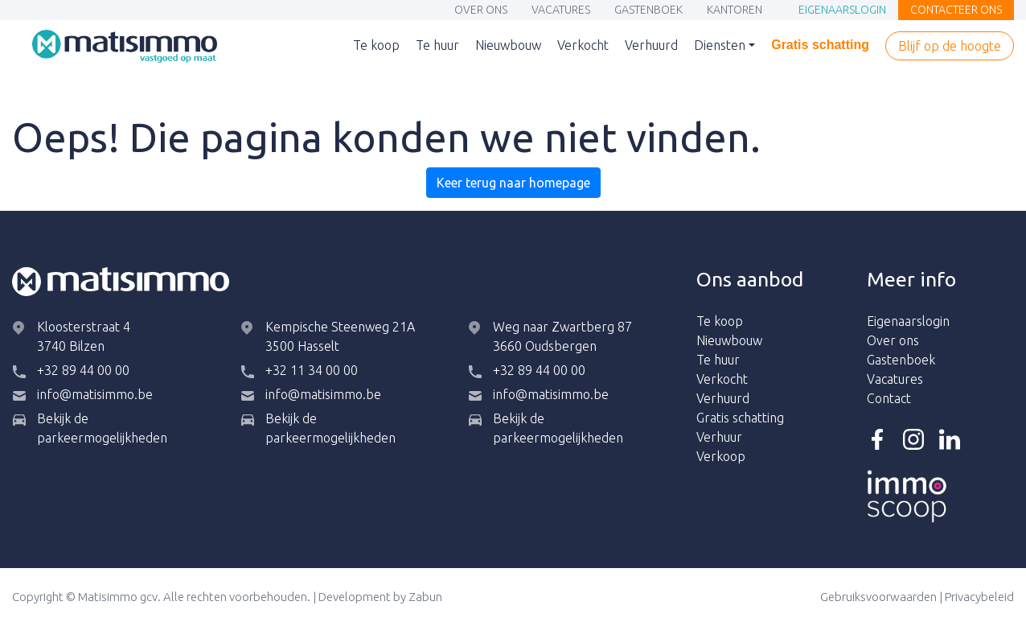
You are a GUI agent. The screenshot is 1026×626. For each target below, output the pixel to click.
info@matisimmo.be (95, 394)
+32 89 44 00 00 (83, 370)
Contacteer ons (956, 11)
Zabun (425, 596)
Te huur (437, 46)
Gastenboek (648, 11)
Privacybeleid (979, 596)
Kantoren (734, 11)
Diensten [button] (719, 45)
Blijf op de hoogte (949, 47)
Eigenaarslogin (842, 11)
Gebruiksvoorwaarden (878, 596)
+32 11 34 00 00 (311, 370)
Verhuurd (651, 46)
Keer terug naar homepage (513, 182)
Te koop (376, 46)
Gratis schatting (820, 46)
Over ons (480, 11)
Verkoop (720, 456)
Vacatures (560, 11)
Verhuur (719, 437)
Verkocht (583, 46)
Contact (889, 398)
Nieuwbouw (508, 46)
